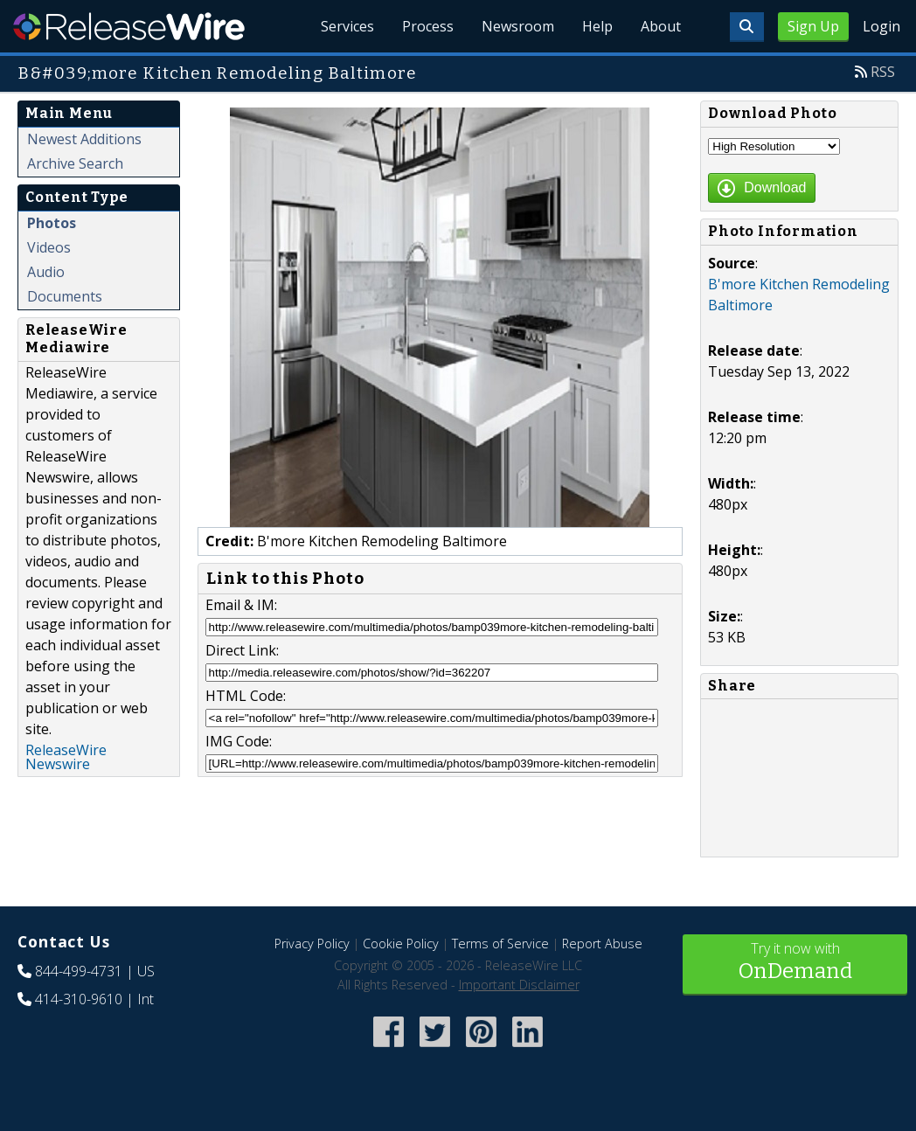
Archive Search (75, 163)
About (661, 26)
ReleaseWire (129, 26)
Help (597, 26)
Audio (46, 271)
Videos (49, 247)
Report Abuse (602, 943)
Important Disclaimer (519, 984)
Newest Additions (84, 139)
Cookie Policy (401, 943)
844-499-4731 (78, 971)
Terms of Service (500, 943)
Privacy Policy (312, 943)
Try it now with (795, 963)
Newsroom (518, 26)
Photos (51, 222)
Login (881, 26)
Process (428, 26)
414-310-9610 (78, 999)
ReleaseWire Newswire (66, 757)
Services (347, 26)
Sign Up (813, 26)
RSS (883, 71)
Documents (64, 296)
